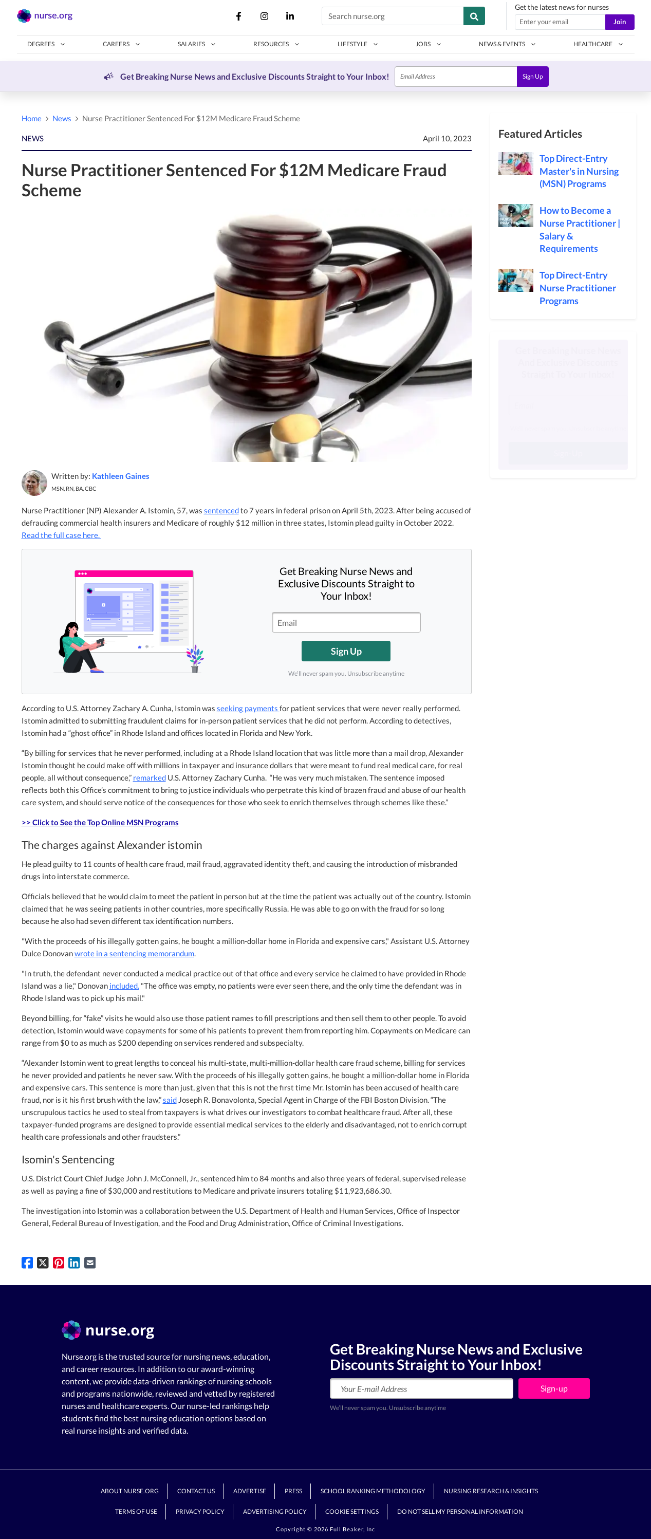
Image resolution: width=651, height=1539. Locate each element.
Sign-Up (563, 453)
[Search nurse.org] (393, 16)
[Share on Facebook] (27, 1262)
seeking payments (248, 708)
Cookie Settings (352, 1511)
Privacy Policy (200, 1511)
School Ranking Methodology (373, 1491)
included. (124, 985)
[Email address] (560, 22)
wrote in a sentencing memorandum (134, 953)
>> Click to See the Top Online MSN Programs (100, 822)
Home (32, 118)
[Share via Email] (90, 1262)
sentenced (221, 510)
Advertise (249, 1491)
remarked (149, 777)
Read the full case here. (61, 535)
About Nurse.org (130, 1491)
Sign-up (554, 1388)
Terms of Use (136, 1511)
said (170, 1099)
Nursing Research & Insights (491, 1491)
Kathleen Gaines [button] (121, 475)
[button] (46, 44)
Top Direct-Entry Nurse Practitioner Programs (578, 287)
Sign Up (533, 76)
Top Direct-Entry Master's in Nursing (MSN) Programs (579, 171)
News (61, 118)
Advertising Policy (275, 1511)
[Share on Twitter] (43, 1262)
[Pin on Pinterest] (59, 1262)
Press (293, 1491)
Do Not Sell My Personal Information (460, 1511)
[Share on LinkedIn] (74, 1262)
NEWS (33, 138)
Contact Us (196, 1491)
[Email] (456, 76)
